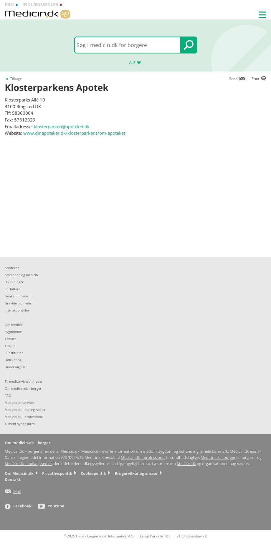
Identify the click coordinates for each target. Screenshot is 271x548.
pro (9, 4)
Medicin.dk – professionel (143, 457)
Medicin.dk (186, 463)
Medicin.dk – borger (218, 457)
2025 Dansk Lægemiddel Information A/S (99, 536)
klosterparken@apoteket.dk (62, 126)
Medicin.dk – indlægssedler (28, 463)
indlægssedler (40, 4)
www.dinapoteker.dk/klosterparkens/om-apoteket (74, 133)
